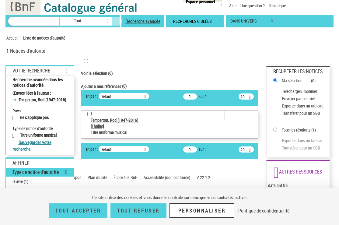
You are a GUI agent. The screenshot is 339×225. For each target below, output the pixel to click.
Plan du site (97, 177)
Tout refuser (138, 210)
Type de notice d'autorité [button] (35, 172)
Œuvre (20, 181)
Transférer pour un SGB (301, 113)
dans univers (243, 22)
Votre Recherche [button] (31, 70)
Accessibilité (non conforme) (167, 177)
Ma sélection (292, 80)
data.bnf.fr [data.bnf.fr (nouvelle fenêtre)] (276, 185)
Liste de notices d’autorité (44, 38)
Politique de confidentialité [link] (263, 210)
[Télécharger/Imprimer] (301, 91)
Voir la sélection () (97, 73)
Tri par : (92, 96)
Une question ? (252, 6)
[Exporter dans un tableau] (301, 106)
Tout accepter (78, 210)
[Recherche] (33, 21)
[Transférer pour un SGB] (301, 113)
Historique (277, 6)
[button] (62, 21)
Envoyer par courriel (298, 98)
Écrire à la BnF (125, 177)
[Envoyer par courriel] (301, 99)
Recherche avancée (142, 21)
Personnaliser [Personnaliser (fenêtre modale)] (202, 210)
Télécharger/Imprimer (299, 91)
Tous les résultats (296, 130)
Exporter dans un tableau (302, 106)
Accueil (12, 38)
